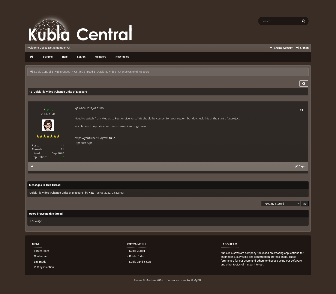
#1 (301, 110)
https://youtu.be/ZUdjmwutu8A (95, 138)
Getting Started (83, 71)
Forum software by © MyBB (184, 280)
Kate (91, 192)
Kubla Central (42, 71)
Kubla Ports (135, 256)
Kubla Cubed (62, 71)
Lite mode (38, 261)
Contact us (39, 256)
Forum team (40, 250)
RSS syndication (42, 267)
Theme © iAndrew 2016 (150, 280)
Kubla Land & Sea (138, 261)
